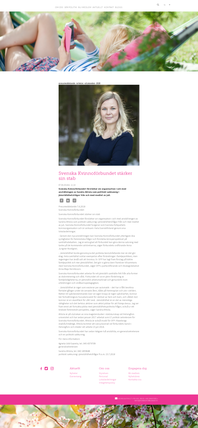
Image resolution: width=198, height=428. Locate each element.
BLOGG (118, 7)
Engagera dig (139, 368)
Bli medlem (135, 373)
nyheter (80, 83)
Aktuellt (75, 368)
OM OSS (59, 7)
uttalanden (90, 83)
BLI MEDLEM (84, 7)
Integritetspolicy (108, 382)
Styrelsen (104, 373)
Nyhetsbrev (135, 376)
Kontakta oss (136, 379)
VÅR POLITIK (70, 7)
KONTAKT (109, 7)
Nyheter (74, 373)
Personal (104, 376)
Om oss (105, 368)
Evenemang (76, 376)
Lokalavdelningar (108, 379)
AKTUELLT (98, 7)
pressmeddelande (67, 83)
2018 (98, 83)
